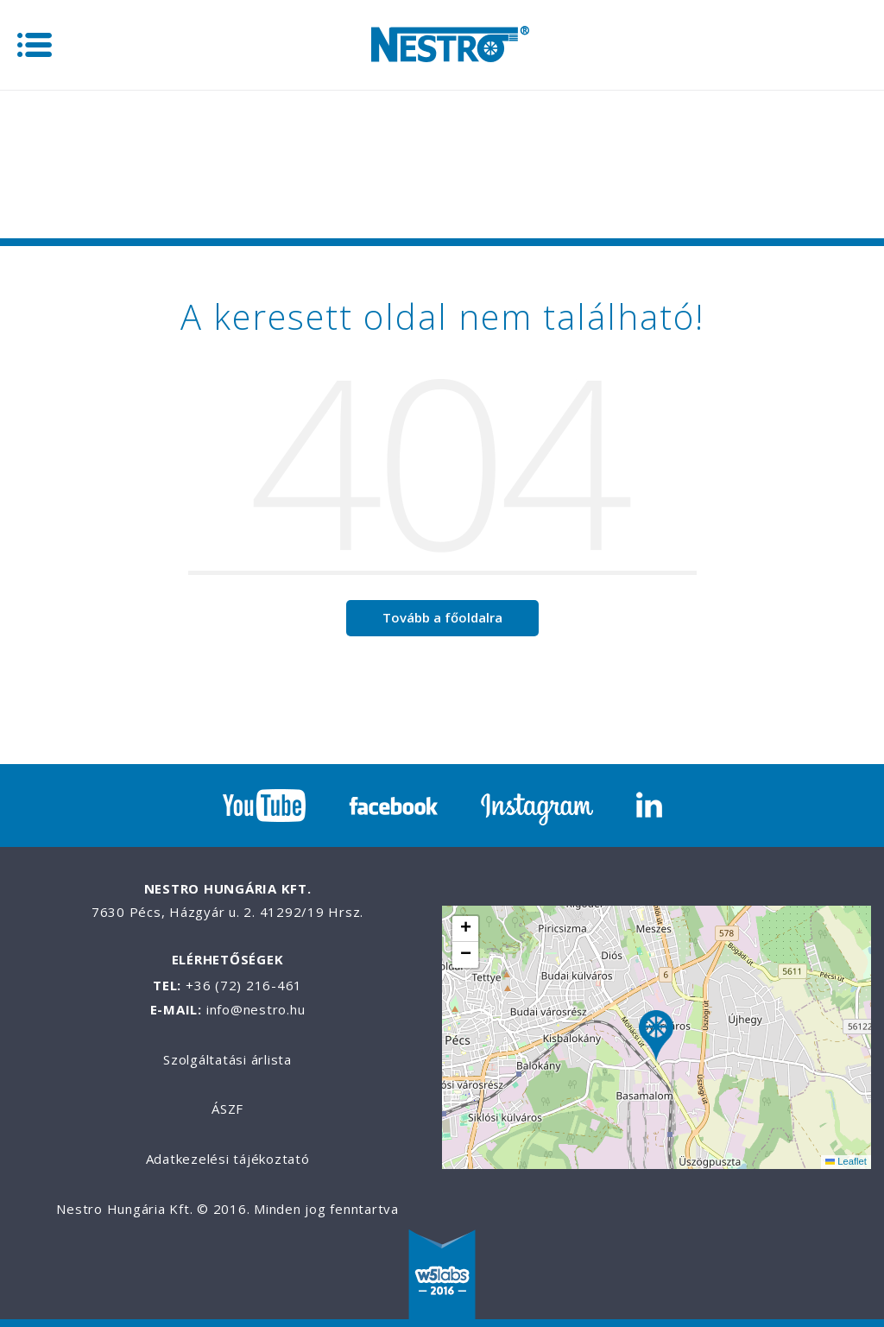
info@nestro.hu (256, 1009)
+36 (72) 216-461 (244, 985)
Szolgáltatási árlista (227, 1059)
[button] (656, 1037)
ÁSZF (227, 1108)
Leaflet (846, 1161)
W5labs (442, 1276)
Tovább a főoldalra (442, 617)
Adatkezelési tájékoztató (228, 1158)
